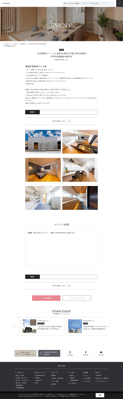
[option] (39, 326)
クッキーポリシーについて (28, 396)
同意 (100, 395)
